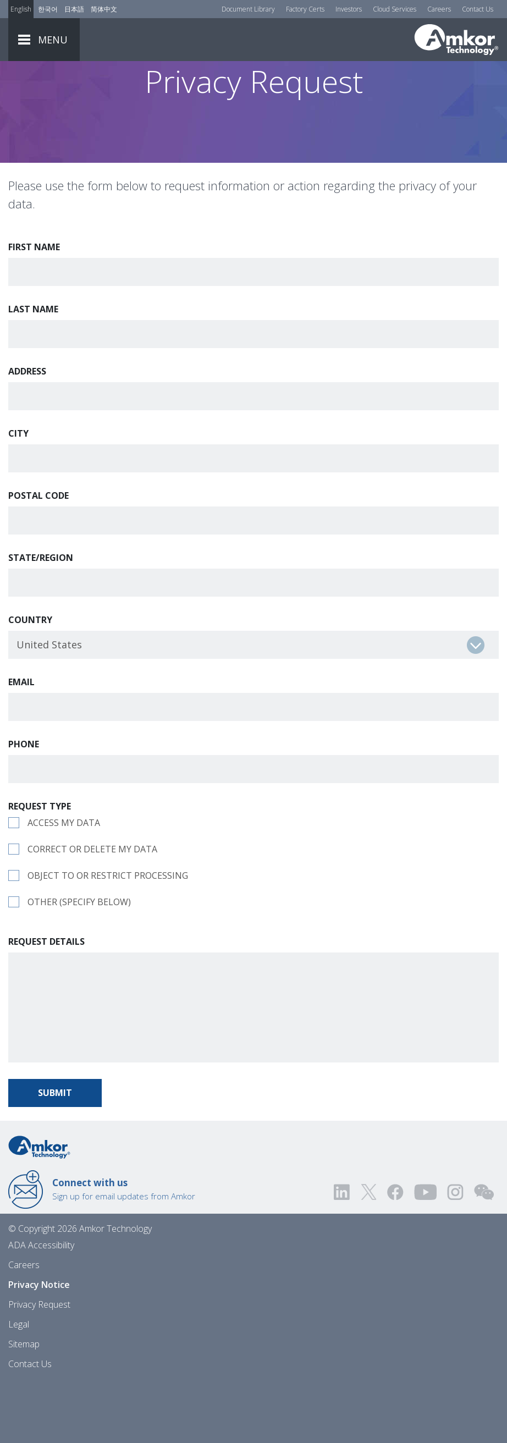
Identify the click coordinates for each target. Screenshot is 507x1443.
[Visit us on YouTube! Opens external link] (425, 1253)
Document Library (248, 9)
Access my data (63, 883)
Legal (18, 1385)
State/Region (40, 619)
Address (27, 432)
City (18, 494)
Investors (348, 9)
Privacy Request (39, 1365)
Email (21, 743)
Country (30, 681)
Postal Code (38, 556)
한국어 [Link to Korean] (48, 9)
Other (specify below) (79, 962)
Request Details (46, 1002)
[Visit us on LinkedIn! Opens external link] (342, 1253)
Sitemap (24, 1405)
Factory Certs (305, 9)
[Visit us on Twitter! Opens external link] (368, 1253)
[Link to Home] (39, 1207)
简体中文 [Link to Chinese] (104, 9)
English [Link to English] (20, 9)
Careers (439, 9)
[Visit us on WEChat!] (484, 1253)
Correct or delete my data (92, 910)
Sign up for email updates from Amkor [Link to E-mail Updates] (123, 1250)
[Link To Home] (456, 39)
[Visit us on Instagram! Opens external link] (455, 1253)
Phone (23, 805)
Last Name (33, 370)
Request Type (39, 867)
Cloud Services (394, 9)
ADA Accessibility (41, 1306)
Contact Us (477, 9)
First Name (34, 308)
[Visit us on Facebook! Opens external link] (395, 1253)
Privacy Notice (39, 1346)
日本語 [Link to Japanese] (74, 9)
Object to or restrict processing (107, 936)
